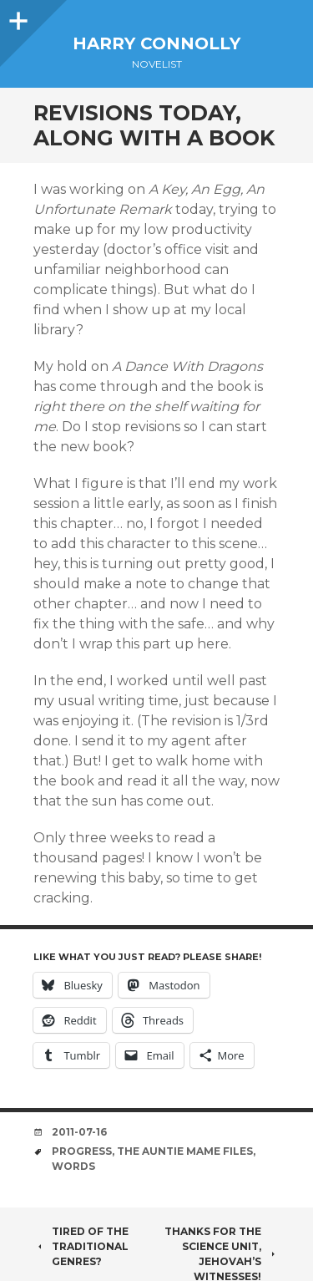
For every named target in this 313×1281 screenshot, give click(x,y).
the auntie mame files (185, 1151)
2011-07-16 (79, 1132)
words (73, 1166)
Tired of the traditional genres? (81, 1246)
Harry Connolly (156, 43)
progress (82, 1151)
